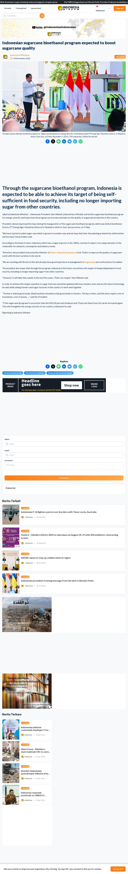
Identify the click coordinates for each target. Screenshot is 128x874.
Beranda (8, 8)
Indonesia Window (19, 55)
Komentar (9, 460)
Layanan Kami (36, 8)
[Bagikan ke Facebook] (48, 141)
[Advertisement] (64, 164)
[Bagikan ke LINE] (59, 141)
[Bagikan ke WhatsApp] (81, 141)
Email (7, 450)
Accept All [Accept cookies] (118, 869)
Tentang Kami (21, 8)
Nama (7, 439)
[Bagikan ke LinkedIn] (64, 141)
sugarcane (90, 262)
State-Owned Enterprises (63, 252)
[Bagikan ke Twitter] (53, 141)
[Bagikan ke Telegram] (75, 141)
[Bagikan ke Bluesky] (70, 141)
